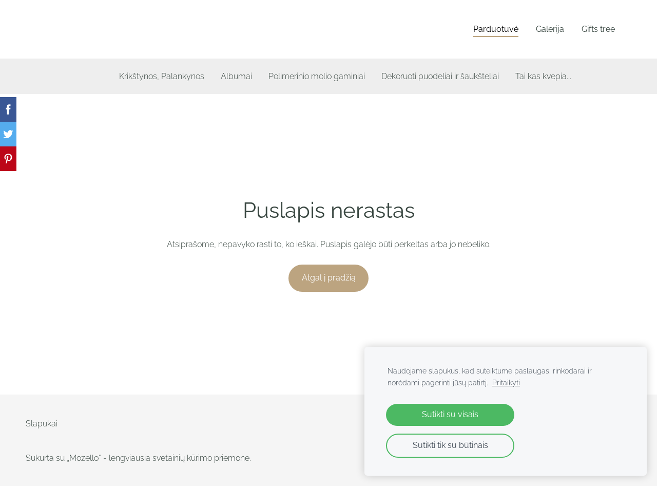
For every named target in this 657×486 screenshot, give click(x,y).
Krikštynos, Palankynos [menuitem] (161, 76)
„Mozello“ (84, 458)
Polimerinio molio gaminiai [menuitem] (316, 76)
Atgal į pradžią (329, 278)
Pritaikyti (506, 382)
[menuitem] (86, 74)
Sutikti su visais (450, 414)
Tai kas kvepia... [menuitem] (543, 76)
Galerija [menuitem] (550, 29)
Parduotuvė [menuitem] (495, 29)
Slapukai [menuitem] (41, 423)
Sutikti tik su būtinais (450, 445)
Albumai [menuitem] (236, 76)
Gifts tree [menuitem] (598, 29)
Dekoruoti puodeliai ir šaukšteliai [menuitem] (440, 76)
